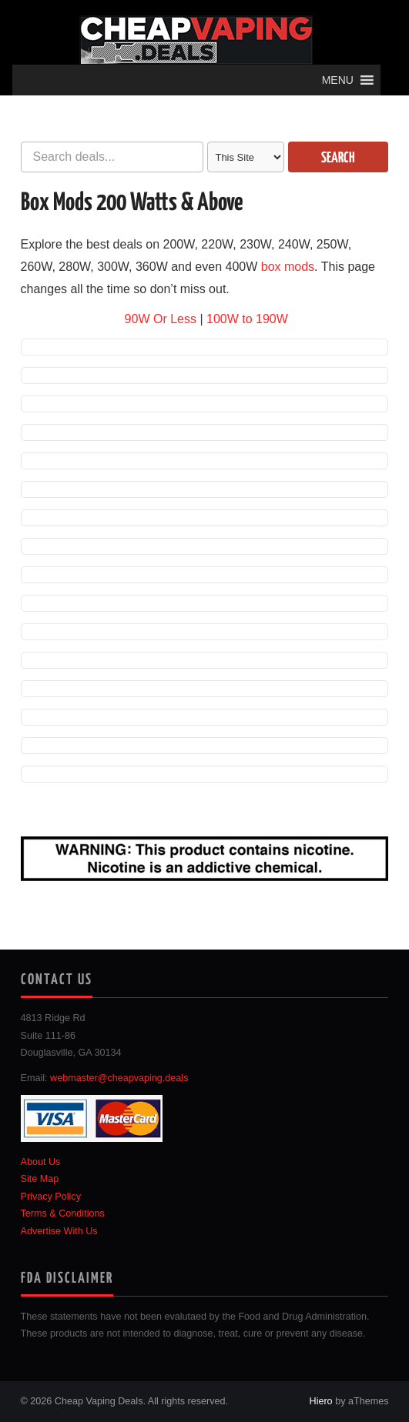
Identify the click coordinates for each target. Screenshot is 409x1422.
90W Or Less (160, 318)
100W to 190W (247, 318)
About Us (41, 1162)
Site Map (40, 1178)
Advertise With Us (59, 1231)
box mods (287, 266)
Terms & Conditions (63, 1213)
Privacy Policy (51, 1196)
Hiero (321, 1401)
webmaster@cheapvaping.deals (119, 1078)
